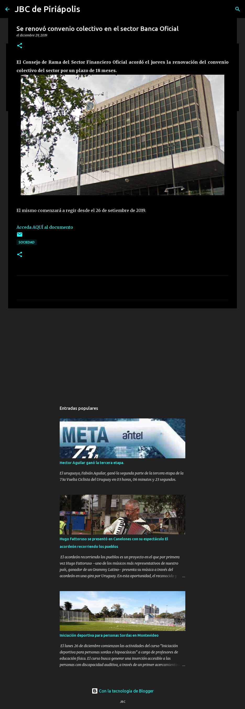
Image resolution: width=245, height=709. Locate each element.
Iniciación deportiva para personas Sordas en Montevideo (109, 635)
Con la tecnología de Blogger (123, 691)
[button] (19, 46)
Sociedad (27, 242)
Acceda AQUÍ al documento (44, 227)
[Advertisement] (122, 353)
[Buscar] (238, 9)
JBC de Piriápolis (47, 9)
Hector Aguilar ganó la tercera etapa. (92, 463)
